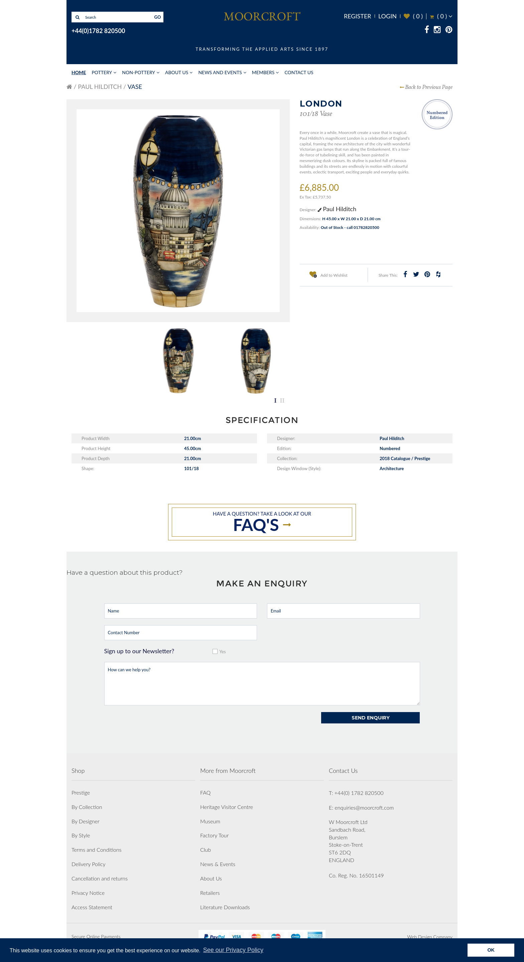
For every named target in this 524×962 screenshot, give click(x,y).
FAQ (205, 792)
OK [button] (491, 950)
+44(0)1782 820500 (98, 30)
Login (387, 16)
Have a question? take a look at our (262, 523)
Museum (210, 821)
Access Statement (92, 907)
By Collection (87, 807)
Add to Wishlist (328, 274)
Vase (135, 86)
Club (205, 849)
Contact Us (298, 72)
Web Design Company (429, 937)
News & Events (217, 864)
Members (263, 72)
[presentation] (155, 725)
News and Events (220, 72)
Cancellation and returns (100, 878)
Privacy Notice (88, 892)
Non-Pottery (138, 72)
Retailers (210, 892)
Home (79, 72)
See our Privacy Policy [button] (233, 950)
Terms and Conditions (97, 849)
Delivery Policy (89, 864)
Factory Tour (214, 835)
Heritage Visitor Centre (226, 807)
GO (157, 17)
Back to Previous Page (428, 87)
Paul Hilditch (100, 86)
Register (357, 16)
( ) (413, 16)
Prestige (81, 792)
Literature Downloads (225, 907)
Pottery (102, 72)
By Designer (86, 821)
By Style (81, 835)
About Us (176, 72)
